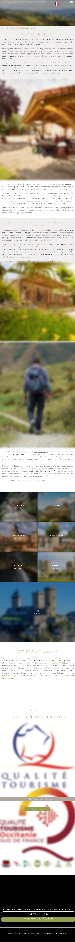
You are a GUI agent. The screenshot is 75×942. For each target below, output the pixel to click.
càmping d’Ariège (41, 452)
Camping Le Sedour (37, 710)
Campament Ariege (8, 28)
